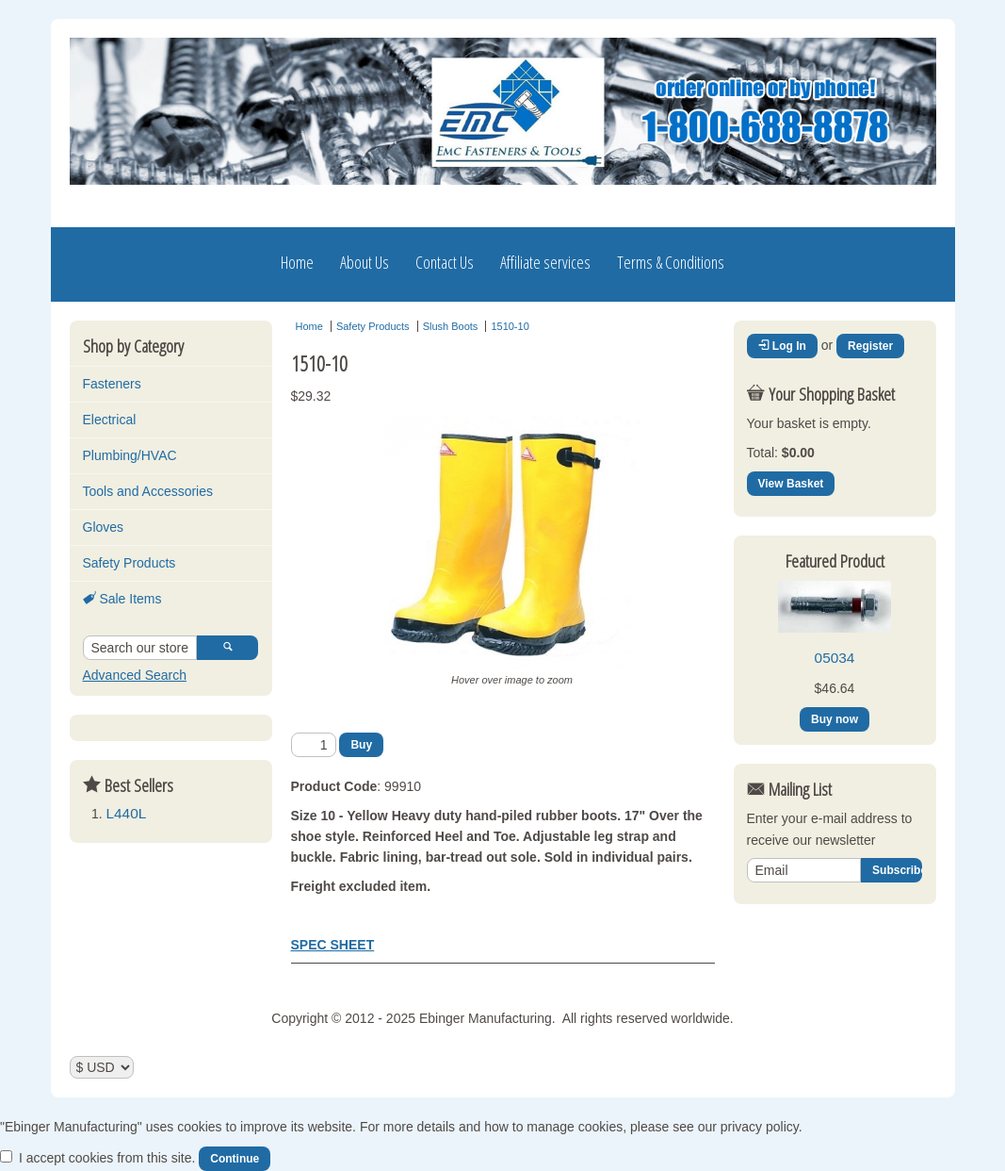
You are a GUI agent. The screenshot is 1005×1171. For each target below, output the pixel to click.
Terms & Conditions (670, 262)
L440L (126, 813)
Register (870, 346)
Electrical (110, 419)
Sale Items (122, 598)
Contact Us (444, 262)
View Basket (791, 483)
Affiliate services (545, 262)
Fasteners (112, 383)
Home (297, 262)
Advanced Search (135, 675)
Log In (782, 346)
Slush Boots (450, 326)
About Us (364, 262)
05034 (835, 658)
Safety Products (129, 562)
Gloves (103, 527)
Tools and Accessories (148, 491)
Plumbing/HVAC (130, 455)
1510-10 (509, 326)
